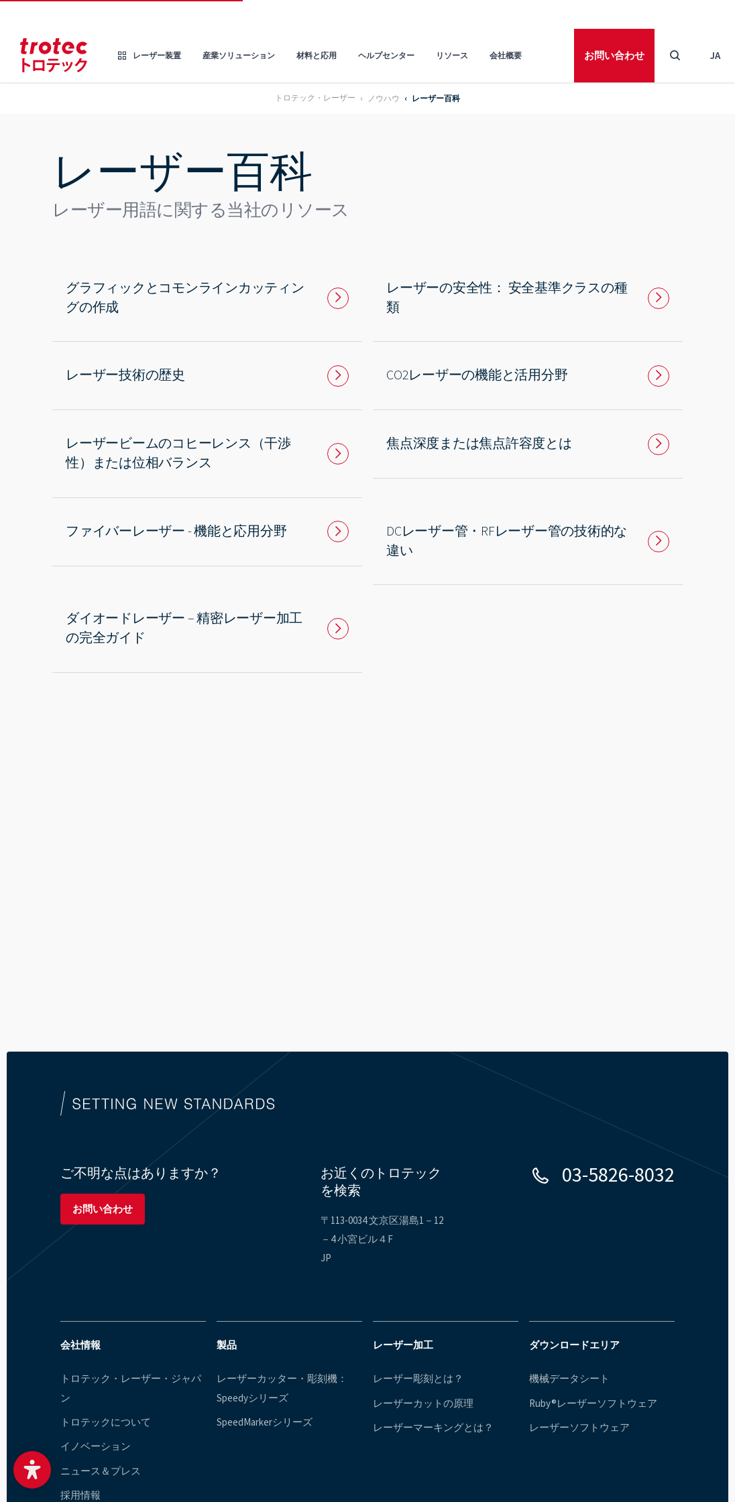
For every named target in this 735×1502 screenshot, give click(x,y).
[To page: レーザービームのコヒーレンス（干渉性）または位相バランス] (207, 454)
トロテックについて (105, 1422)
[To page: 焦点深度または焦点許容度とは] (528, 444)
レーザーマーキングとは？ (433, 1428)
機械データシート (569, 1378)
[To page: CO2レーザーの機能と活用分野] (528, 376)
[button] (32, 1470)
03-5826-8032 (618, 1174)
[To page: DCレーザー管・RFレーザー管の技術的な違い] (528, 541)
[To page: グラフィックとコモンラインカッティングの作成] (207, 298)
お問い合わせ (614, 55)
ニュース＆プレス (100, 1471)
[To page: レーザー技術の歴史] (207, 376)
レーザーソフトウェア (579, 1428)
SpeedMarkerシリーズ (265, 1422)
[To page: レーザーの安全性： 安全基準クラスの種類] (528, 298)
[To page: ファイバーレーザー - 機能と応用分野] (207, 532)
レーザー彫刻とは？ (418, 1378)
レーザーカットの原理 (423, 1403)
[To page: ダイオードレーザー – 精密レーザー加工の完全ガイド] (207, 629)
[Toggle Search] (675, 55)
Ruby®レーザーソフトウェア (593, 1403)
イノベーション (95, 1447)
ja (715, 55)
